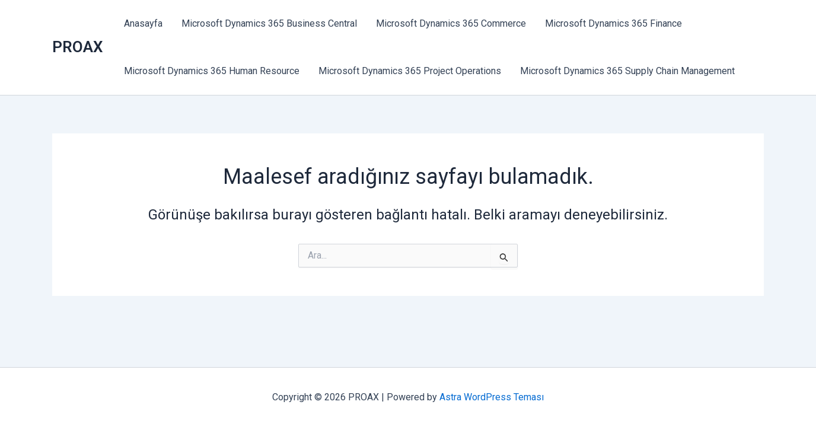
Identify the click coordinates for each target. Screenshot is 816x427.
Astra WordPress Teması (491, 397)
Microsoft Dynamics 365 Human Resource (211, 71)
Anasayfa (143, 23)
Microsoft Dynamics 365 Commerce (451, 23)
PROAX (77, 47)
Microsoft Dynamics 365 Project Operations (409, 71)
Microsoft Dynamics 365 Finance (613, 23)
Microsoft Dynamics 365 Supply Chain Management (627, 71)
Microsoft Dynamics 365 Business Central (269, 23)
